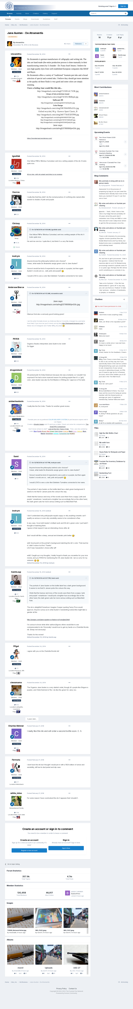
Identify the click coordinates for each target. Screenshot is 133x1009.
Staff (55, 19)
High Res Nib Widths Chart (108, 433)
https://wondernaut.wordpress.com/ (39, 138)
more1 (20, 968)
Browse (9, 14)
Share (67, 44)
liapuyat (101, 341)
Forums (8, 19)
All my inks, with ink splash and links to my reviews (44, 174)
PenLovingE (103, 411)
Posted (36, 54)
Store (27, 13)
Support (54, 13)
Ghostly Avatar (39, 424)
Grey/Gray (49, 433)
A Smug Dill (103, 357)
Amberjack (102, 334)
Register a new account (29, 850)
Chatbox (36, 13)
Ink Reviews (33, 45)
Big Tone (102, 350)
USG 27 (76, 968)
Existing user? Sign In (107, 6)
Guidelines (46, 19)
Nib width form (104, 442)
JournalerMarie (104, 404)
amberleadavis (122, 48)
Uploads (49, 968)
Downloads (35, 19)
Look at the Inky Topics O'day (58, 429)
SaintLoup (122, 55)
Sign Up (123, 6)
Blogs (25, 19)
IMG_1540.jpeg (40, 930)
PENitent (102, 326)
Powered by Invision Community (66, 993)
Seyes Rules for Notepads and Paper (112, 452)
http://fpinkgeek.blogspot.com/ (72, 323)
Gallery (45, 13)
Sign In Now (66, 848)
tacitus (101, 319)
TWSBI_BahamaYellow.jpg (16, 930)
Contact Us (73, 988)
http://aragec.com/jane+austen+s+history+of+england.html (48, 620)
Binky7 (101, 421)
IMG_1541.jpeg (69, 930)
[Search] (100, 13)
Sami (102, 55)
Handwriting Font (105, 473)
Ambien (101, 312)
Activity (18, 13)
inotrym (103, 48)
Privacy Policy (61, 988)
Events (17, 19)
